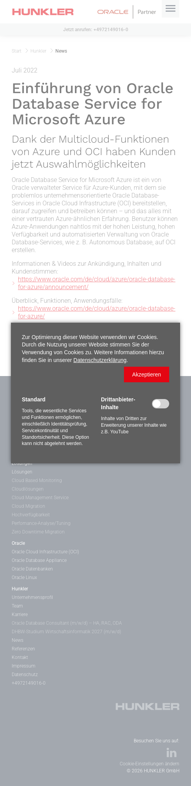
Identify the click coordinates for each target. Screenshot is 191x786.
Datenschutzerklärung (99, 360)
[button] (146, 374)
